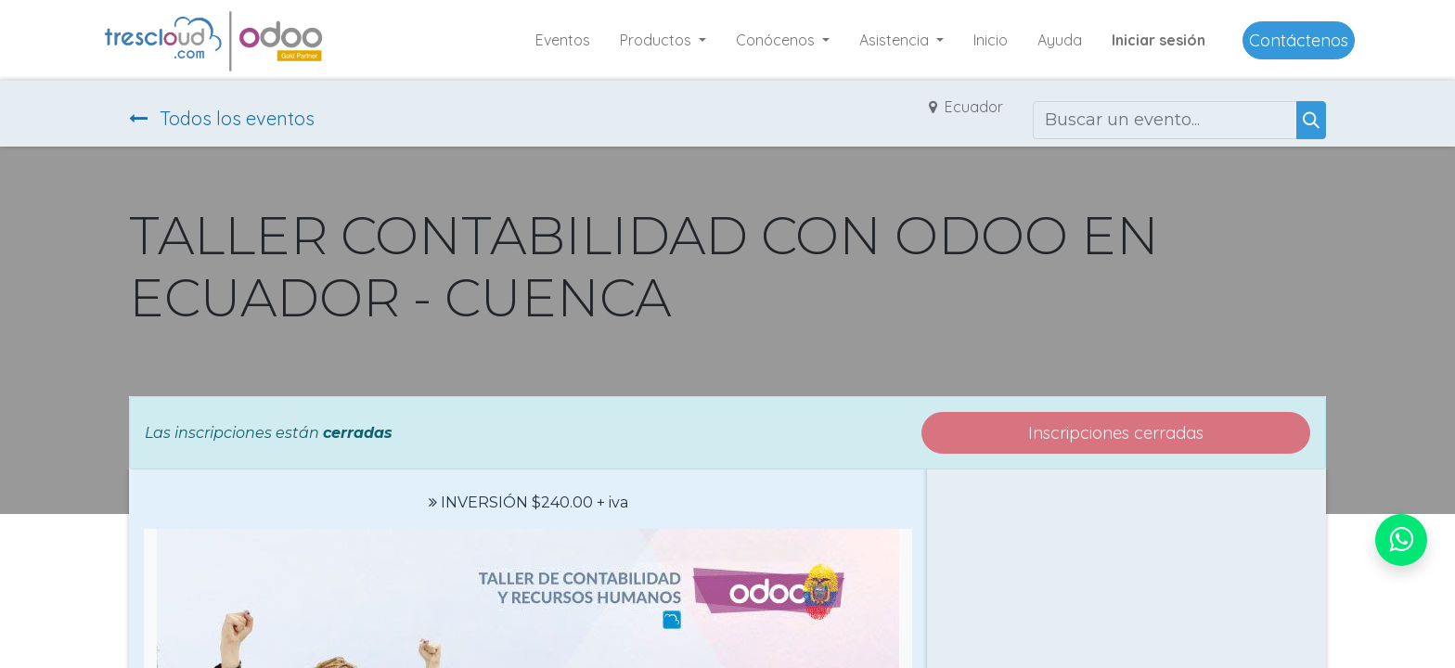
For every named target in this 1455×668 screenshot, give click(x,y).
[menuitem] (563, 39)
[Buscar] (1311, 120)
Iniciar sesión (1158, 40)
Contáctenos (1298, 40)
